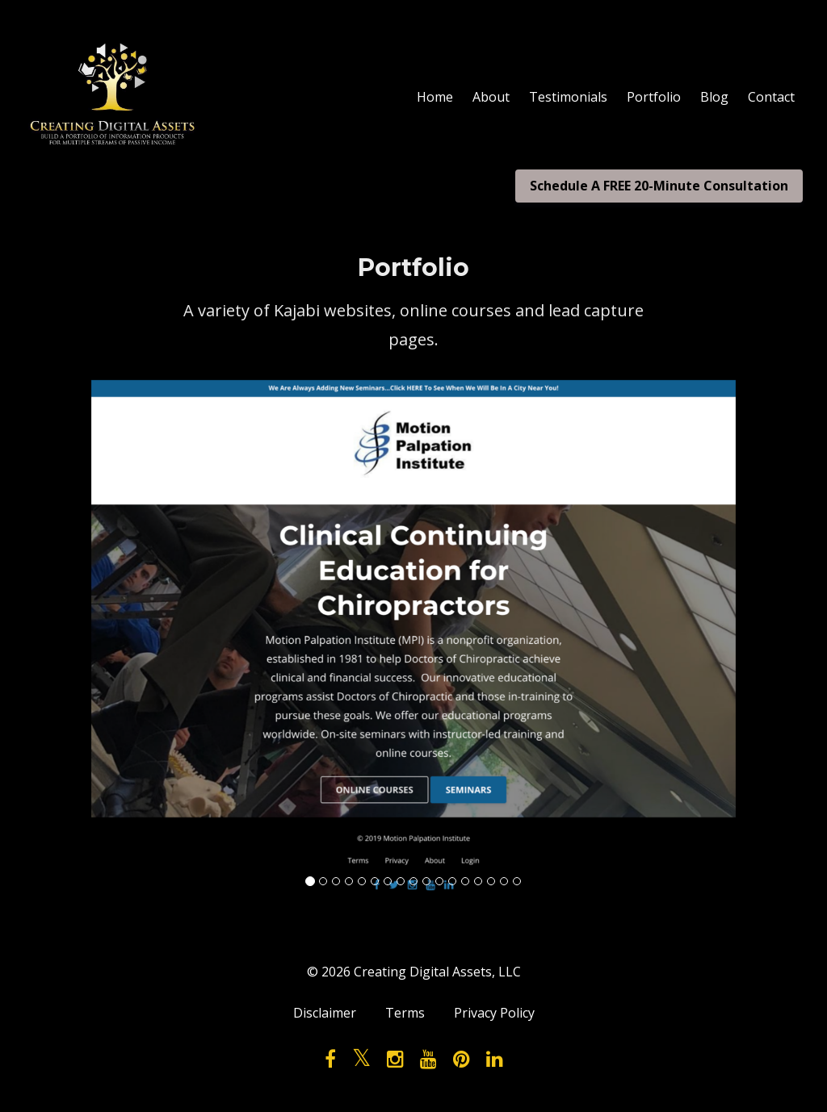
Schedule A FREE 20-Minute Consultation (659, 185)
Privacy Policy (494, 1013)
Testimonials (568, 97)
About (491, 97)
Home (435, 97)
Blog (714, 97)
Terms (405, 1013)
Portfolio (654, 97)
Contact (771, 97)
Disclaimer (324, 1013)
